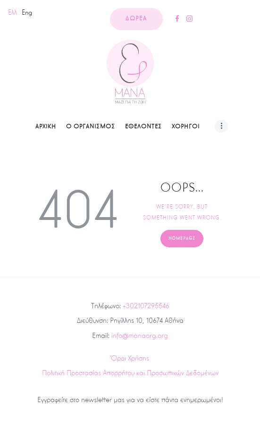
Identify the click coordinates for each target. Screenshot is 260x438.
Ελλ (12, 12)
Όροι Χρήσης (130, 358)
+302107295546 (146, 306)
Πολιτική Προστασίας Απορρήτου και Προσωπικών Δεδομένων (130, 373)
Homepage (181, 238)
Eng (27, 12)
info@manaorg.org (139, 335)
